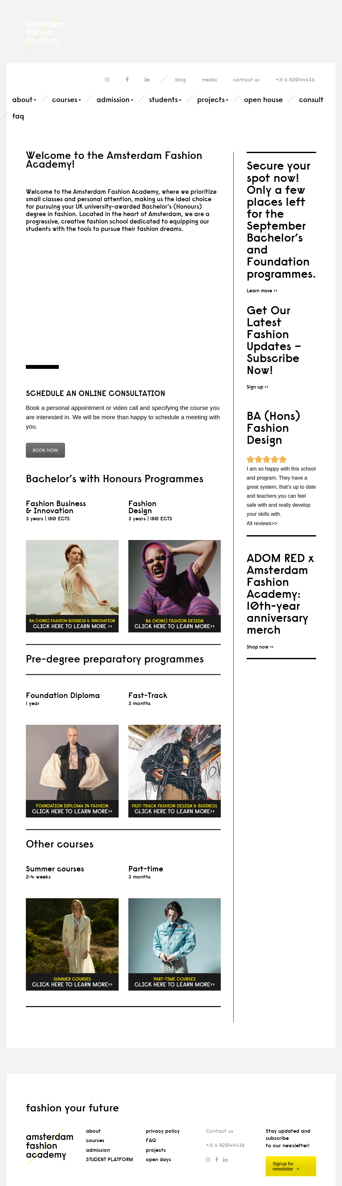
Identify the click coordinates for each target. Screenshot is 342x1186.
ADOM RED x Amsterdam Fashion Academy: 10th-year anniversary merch (280, 593)
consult (311, 99)
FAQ (151, 1140)
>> (274, 523)
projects (211, 99)
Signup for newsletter (283, 1166)
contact (246, 79)
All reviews (259, 523)
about (22, 99)
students (163, 99)
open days (158, 1159)
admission (113, 99)
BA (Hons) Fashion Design (273, 427)
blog (180, 79)
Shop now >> (260, 647)
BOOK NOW (45, 450)
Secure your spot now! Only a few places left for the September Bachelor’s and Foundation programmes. (281, 219)
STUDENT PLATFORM (109, 1159)
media (209, 79)
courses (64, 99)
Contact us (219, 1131)
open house (263, 99)
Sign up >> (257, 387)
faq (18, 115)
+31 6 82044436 (295, 79)
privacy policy (163, 1131)
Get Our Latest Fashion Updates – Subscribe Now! (274, 340)
